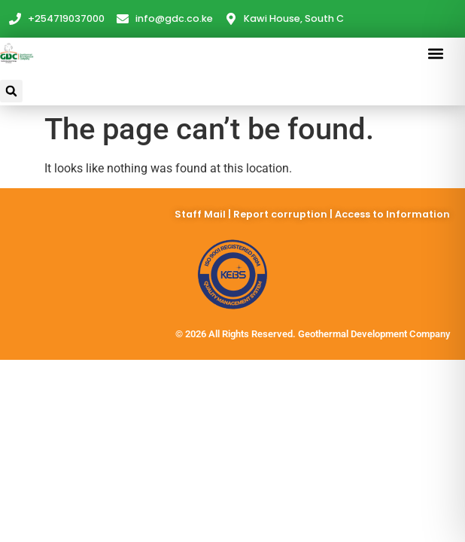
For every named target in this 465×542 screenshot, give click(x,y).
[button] (436, 53)
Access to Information (392, 214)
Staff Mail (201, 214)
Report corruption (281, 214)
